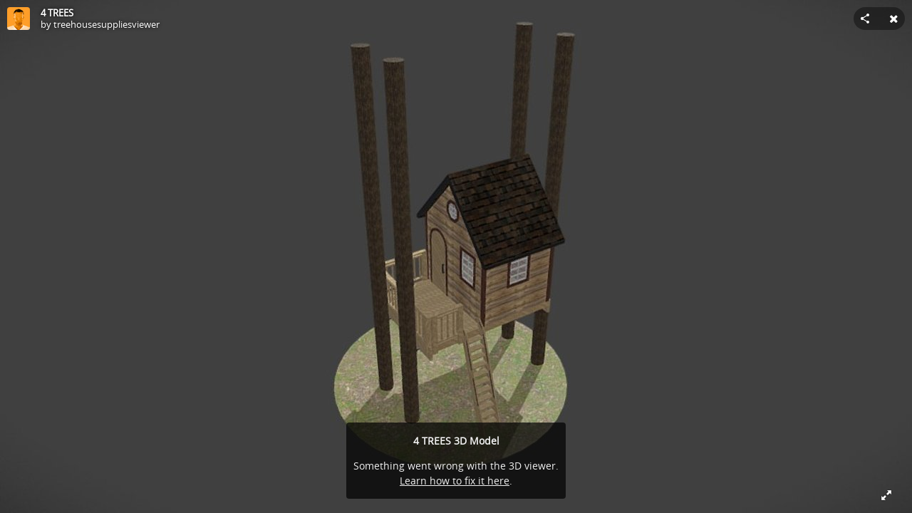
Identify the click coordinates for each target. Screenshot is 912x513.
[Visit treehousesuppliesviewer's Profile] (18, 18)
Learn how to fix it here (454, 480)
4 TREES (57, 12)
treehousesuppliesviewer (106, 24)
